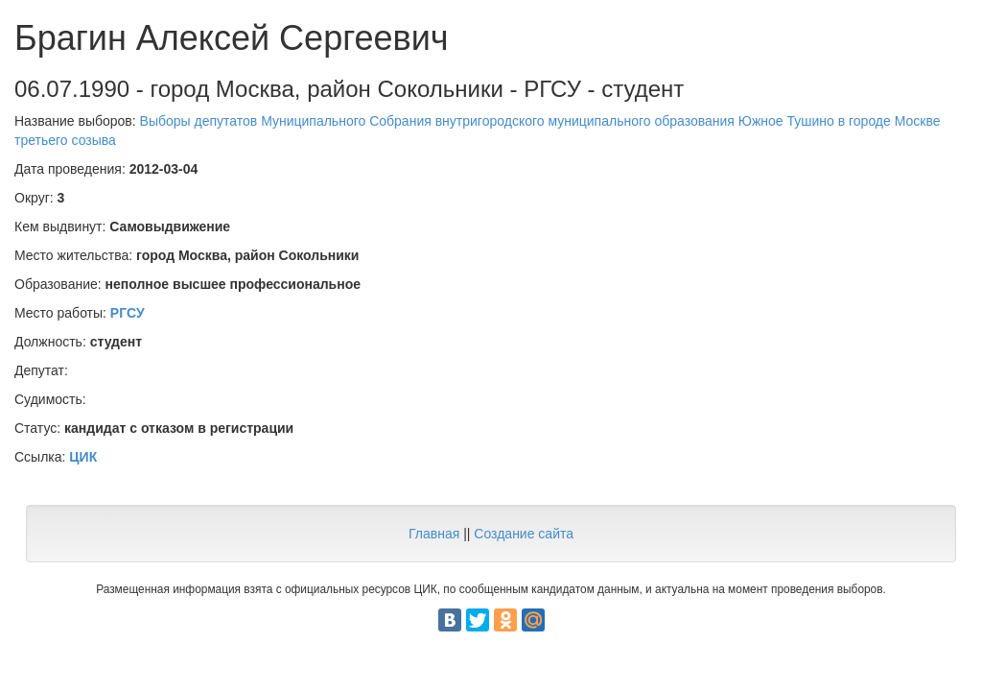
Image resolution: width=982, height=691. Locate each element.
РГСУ (127, 313)
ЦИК (83, 457)
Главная (434, 533)
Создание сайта (523, 533)
